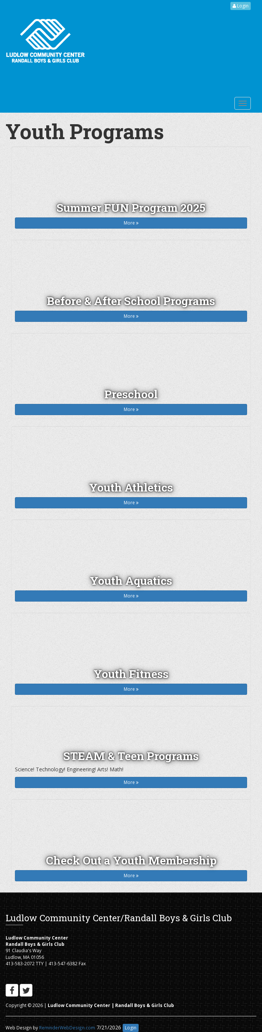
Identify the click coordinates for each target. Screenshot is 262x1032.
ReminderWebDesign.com (67, 1028)
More (131, 223)
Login (241, 6)
